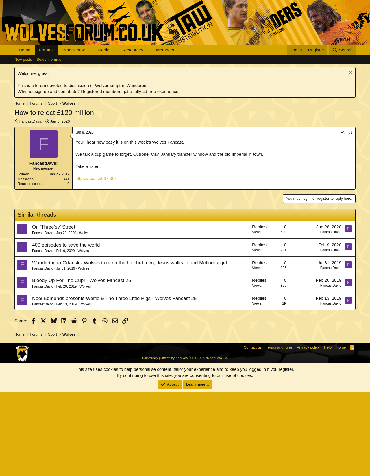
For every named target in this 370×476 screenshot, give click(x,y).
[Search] (342, 50)
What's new (73, 49)
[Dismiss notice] (349, 73)
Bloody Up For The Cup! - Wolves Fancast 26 (81, 364)
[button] (89, 50)
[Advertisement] (185, 232)
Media (104, 49)
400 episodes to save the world (66, 328)
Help (328, 431)
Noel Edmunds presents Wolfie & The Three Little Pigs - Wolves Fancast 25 (114, 382)
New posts (23, 59)
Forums (46, 49)
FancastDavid (30, 121)
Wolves (84, 317)
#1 (350, 132)
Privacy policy (308, 431)
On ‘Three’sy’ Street (53, 311)
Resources (133, 49)
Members (165, 49)
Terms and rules (279, 431)
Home (24, 49)
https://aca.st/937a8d (95, 178)
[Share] (343, 132)
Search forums (49, 59)
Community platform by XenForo (185, 441)
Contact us (253, 431)
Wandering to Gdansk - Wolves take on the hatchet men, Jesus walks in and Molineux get (129, 346)
